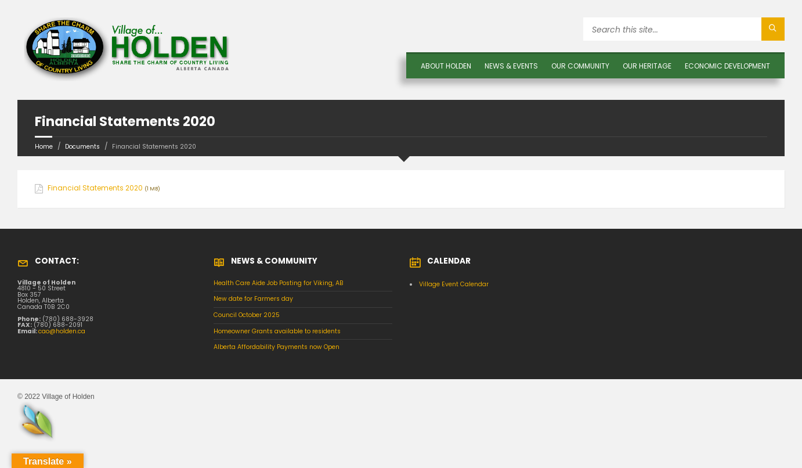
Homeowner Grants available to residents (277, 331)
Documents (82, 146)
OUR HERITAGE (647, 66)
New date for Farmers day (253, 298)
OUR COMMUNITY (580, 66)
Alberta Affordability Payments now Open (276, 347)
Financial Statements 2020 (95, 188)
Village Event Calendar (454, 284)
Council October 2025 (247, 315)
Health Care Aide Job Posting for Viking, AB (279, 283)
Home (44, 146)
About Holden (446, 66)
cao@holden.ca (61, 331)
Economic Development (727, 66)
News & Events (511, 66)
